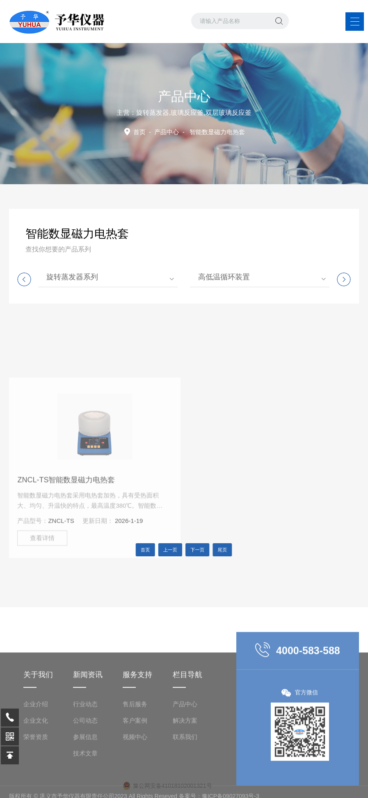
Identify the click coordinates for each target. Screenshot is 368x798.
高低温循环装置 (224, 277)
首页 (139, 131)
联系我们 (185, 772)
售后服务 (135, 739)
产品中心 (166, 131)
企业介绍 (35, 739)
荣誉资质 (35, 772)
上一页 (173, 550)
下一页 (195, 550)
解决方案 (185, 755)
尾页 (215, 550)
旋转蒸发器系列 (72, 277)
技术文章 (85, 788)
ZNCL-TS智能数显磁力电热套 (66, 518)
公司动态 (85, 755)
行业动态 (85, 739)
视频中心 (135, 772)
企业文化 (35, 755)
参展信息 (85, 772)
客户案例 (135, 755)
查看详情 (42, 576)
